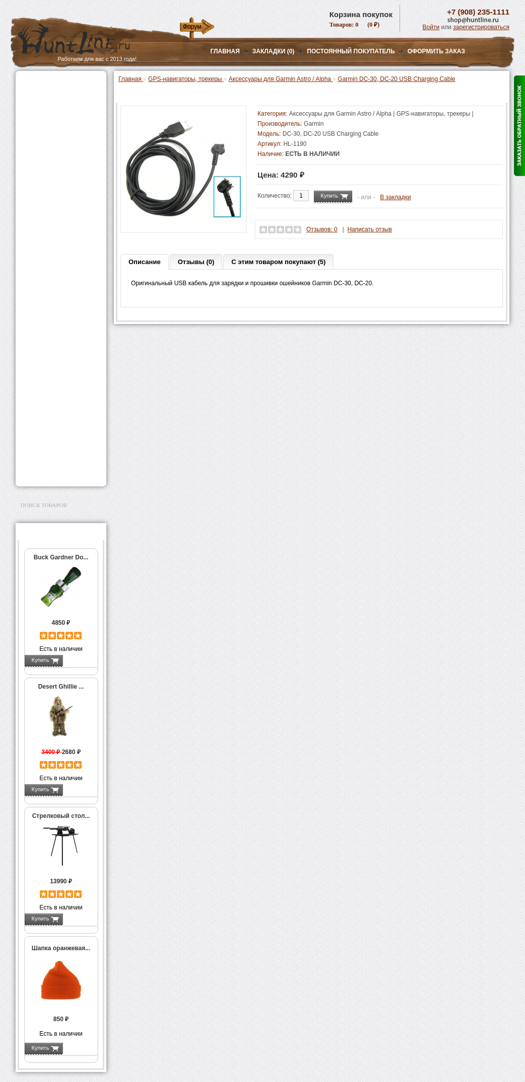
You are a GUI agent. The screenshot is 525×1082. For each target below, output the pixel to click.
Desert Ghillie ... (61, 686)
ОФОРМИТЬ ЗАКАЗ (436, 51)
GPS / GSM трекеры (59, 323)
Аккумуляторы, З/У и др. (58, 229)
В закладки (395, 197)
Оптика (33, 109)
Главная (225, 51)
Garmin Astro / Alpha (58, 284)
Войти (431, 27)
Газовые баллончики (54, 84)
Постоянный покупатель (351, 51)
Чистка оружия (44, 393)
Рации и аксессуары (52, 146)
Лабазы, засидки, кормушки (48, 176)
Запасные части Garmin (64, 312)
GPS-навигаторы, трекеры (48, 271)
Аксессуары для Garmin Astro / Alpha (61, 299)
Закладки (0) (273, 51)
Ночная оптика (44, 121)
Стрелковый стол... (61, 815)
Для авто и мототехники (58, 457)
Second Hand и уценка (55, 470)
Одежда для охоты (50, 336)
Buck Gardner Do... (61, 557)
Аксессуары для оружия (58, 368)
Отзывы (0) (196, 262)
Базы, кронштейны (51, 134)
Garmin (313, 123)
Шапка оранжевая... (61, 948)
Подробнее (79, 660)
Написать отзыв (369, 229)
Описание (144, 262)
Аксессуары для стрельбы (46, 352)
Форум (192, 26)
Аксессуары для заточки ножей (59, 442)
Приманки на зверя (51, 191)
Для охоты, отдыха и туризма (53, 409)
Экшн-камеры (42, 254)
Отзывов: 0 (322, 229)
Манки (31, 159)
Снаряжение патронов (55, 204)
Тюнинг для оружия (51, 380)
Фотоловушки (42, 241)
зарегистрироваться (481, 27)
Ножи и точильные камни (60, 425)
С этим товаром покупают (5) (278, 262)
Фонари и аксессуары (55, 216)
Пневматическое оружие (59, 96)
